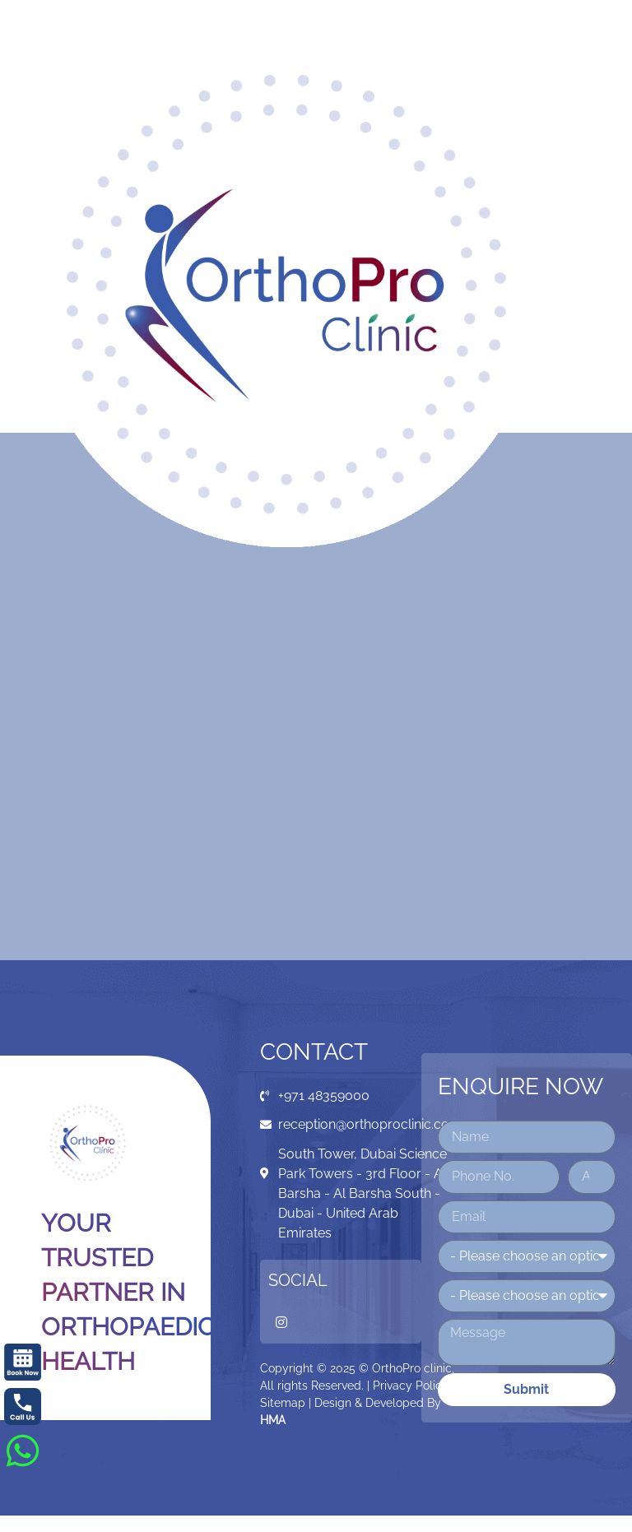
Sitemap (282, 1402)
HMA (273, 1420)
